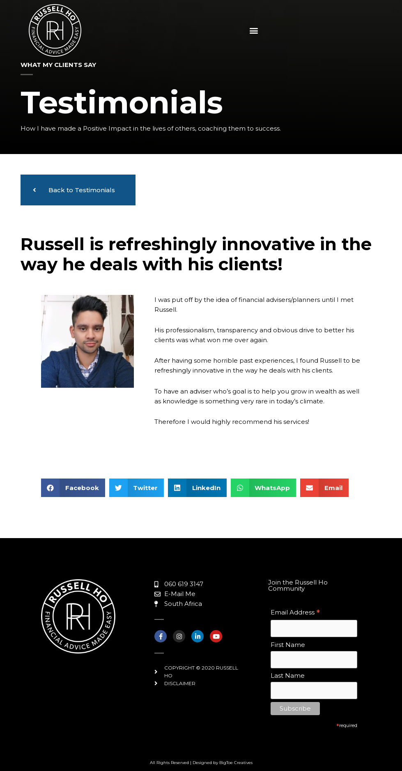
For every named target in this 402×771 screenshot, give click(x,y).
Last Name (288, 675)
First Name (288, 645)
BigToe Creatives (236, 762)
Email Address (295, 613)
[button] (253, 30)
